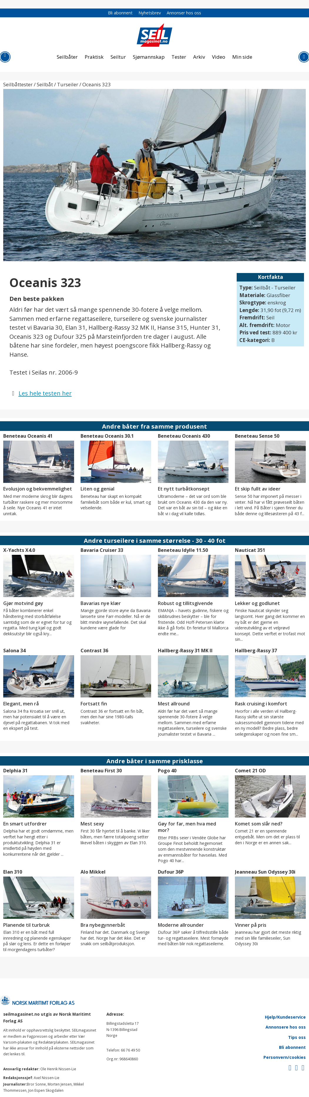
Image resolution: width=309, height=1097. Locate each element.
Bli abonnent (120, 13)
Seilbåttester (18, 84)
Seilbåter (67, 56)
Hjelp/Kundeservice (285, 1017)
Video (218, 56)
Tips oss (297, 1037)
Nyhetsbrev (149, 13)
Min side (242, 56)
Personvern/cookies (284, 1057)
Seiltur (118, 56)
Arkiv (199, 56)
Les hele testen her (45, 393)
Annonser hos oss (184, 13)
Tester (178, 56)
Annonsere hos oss (285, 1027)
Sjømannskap (149, 56)
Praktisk (94, 56)
